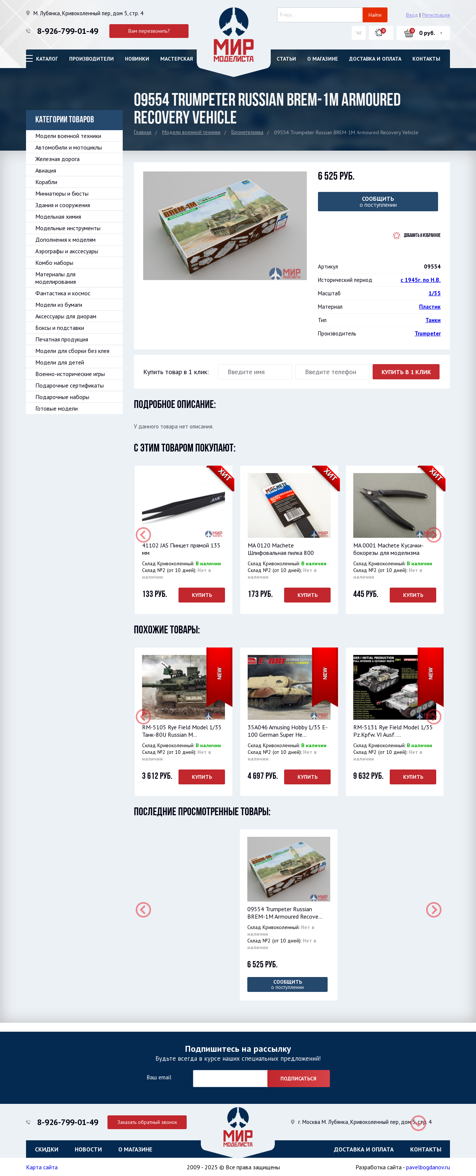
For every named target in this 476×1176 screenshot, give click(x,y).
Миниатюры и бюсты (62, 193)
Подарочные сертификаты (69, 385)
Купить (201, 595)
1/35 (434, 293)
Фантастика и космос (62, 293)
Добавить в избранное (422, 235)
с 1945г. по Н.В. (421, 279)
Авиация (45, 170)
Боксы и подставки (59, 327)
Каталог (47, 58)
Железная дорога (57, 159)
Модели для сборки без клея (72, 350)
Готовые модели (56, 408)
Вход (412, 15)
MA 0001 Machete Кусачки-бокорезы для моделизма (388, 549)
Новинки (137, 58)
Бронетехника (247, 132)
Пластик (430, 306)
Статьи (286, 58)
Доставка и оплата (375, 58)
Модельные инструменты (67, 228)
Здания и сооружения (62, 205)
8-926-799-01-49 (67, 31)
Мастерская (176, 58)
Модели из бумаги (58, 304)
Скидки (46, 1148)
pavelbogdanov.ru (428, 1166)
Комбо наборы (54, 262)
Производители (91, 58)
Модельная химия (58, 216)
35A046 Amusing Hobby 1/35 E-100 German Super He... (287, 730)
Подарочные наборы (62, 397)
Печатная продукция (61, 339)
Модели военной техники (191, 132)
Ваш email (159, 1076)
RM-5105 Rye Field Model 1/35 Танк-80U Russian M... (181, 730)
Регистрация (436, 15)
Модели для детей (59, 362)
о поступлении (378, 201)
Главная (142, 132)
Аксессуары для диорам (65, 316)
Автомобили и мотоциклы (68, 147)
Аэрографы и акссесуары (66, 251)
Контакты (426, 58)
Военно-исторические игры (70, 373)
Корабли (46, 182)
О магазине (322, 58)
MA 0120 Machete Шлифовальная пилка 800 (280, 549)
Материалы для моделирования (55, 277)
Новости (88, 1148)
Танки (433, 320)
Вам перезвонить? (149, 31)
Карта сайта (42, 1166)
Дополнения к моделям (65, 239)
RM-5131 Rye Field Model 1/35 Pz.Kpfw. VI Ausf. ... (392, 730)
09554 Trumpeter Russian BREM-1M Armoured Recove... (284, 912)
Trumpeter (428, 333)
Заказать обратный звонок (149, 1120)
